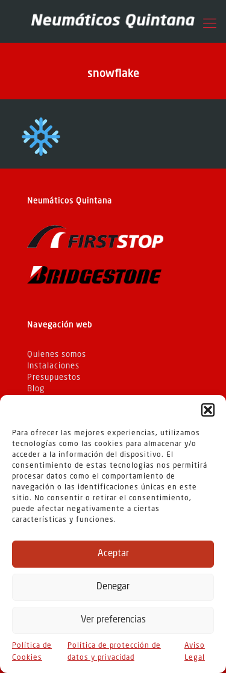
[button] (208, 410)
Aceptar (113, 554)
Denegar (113, 587)
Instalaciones (53, 366)
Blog (36, 389)
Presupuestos (54, 378)
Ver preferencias (113, 620)
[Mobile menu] (209, 24)
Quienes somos (56, 355)
